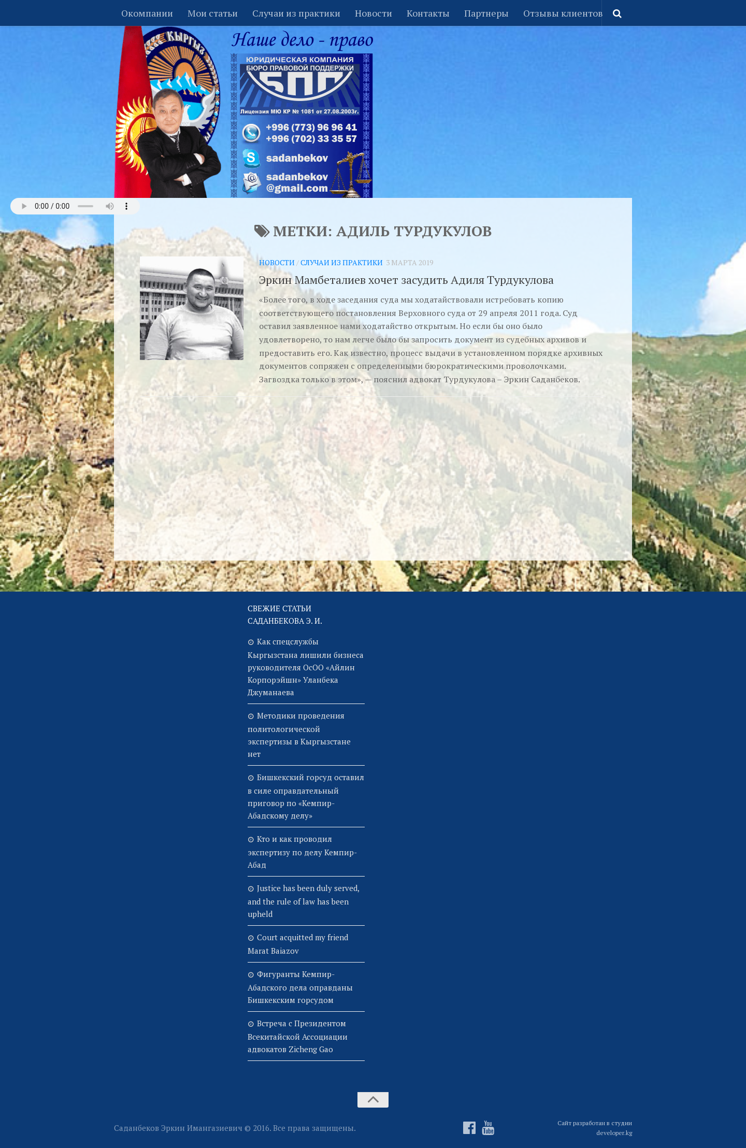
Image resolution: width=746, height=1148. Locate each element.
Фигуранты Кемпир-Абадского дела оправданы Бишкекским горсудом (300, 987)
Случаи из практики (296, 13)
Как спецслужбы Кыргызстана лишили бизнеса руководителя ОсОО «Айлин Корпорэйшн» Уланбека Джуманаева (306, 666)
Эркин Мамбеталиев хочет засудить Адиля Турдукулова (406, 279)
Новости (373, 13)
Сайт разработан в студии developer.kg (594, 1128)
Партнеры (486, 13)
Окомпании (147, 13)
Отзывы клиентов (563, 13)
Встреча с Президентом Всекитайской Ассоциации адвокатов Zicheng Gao (298, 1036)
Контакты (428, 13)
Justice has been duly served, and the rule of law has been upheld (303, 901)
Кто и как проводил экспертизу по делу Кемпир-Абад (302, 852)
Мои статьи (213, 13)
